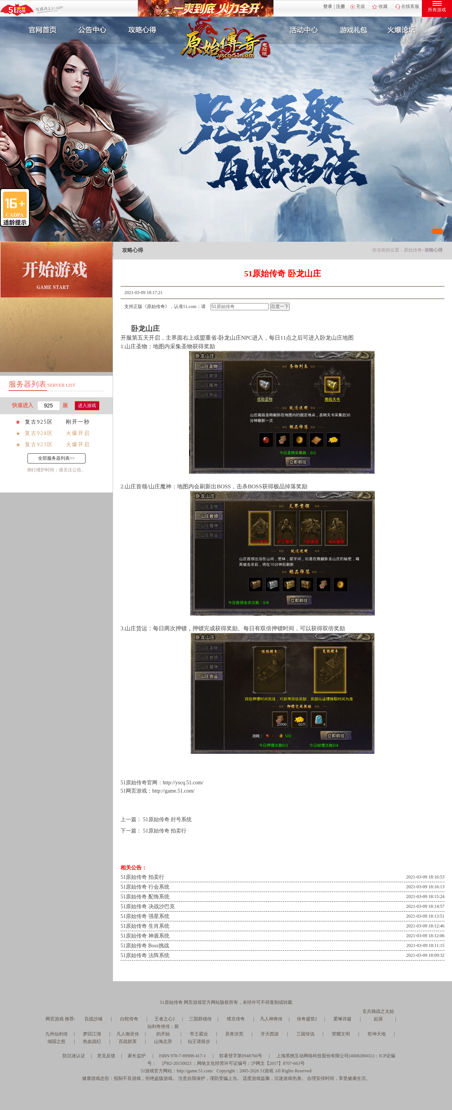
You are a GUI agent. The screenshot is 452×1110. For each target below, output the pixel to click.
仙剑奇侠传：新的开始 (163, 1030)
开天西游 (270, 1034)
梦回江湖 (92, 1034)
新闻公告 (91, 30)
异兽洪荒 (234, 1034)
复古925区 (39, 422)
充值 (360, 6)
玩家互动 (405, 30)
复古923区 (39, 444)
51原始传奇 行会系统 (145, 887)
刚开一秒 (78, 422)
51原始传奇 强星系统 (145, 916)
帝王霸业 (199, 1034)
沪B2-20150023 (176, 1063)
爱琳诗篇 (342, 1019)
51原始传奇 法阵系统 (145, 955)
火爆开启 (78, 433)
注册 (340, 6)
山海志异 (163, 1041)
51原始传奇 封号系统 (167, 819)
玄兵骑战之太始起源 (378, 1015)
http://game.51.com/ (173, 791)
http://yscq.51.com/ (183, 782)
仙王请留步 (199, 1041)
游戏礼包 (353, 30)
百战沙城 (93, 1019)
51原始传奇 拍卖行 (165, 831)
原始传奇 (413, 250)
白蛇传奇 (129, 1019)
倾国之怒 (56, 1041)
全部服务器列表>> (56, 458)
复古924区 (39, 433)
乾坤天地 (377, 1034)
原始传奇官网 (141, 782)
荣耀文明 (341, 1034)
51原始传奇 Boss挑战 (145, 945)
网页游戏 (55, 1019)
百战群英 (128, 1041)
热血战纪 (92, 1041)
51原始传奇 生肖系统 (145, 926)
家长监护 (137, 1055)
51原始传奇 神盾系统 (145, 936)
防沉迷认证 (74, 1055)
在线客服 (410, 6)
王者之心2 (164, 1019)
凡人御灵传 (127, 1034)
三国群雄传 (200, 1019)
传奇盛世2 (307, 1019)
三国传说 (305, 1034)
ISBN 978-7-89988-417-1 (182, 1055)
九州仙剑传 (56, 1034)
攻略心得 (143, 30)
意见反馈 (106, 1055)
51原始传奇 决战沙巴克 (148, 906)
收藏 (383, 6)
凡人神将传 (271, 1019)
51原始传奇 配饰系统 (145, 897)
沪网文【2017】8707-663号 (278, 1063)
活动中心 (302, 30)
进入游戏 (87, 405)
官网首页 (40, 30)
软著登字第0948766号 (240, 1055)
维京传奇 (236, 1019)
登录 (327, 6)
